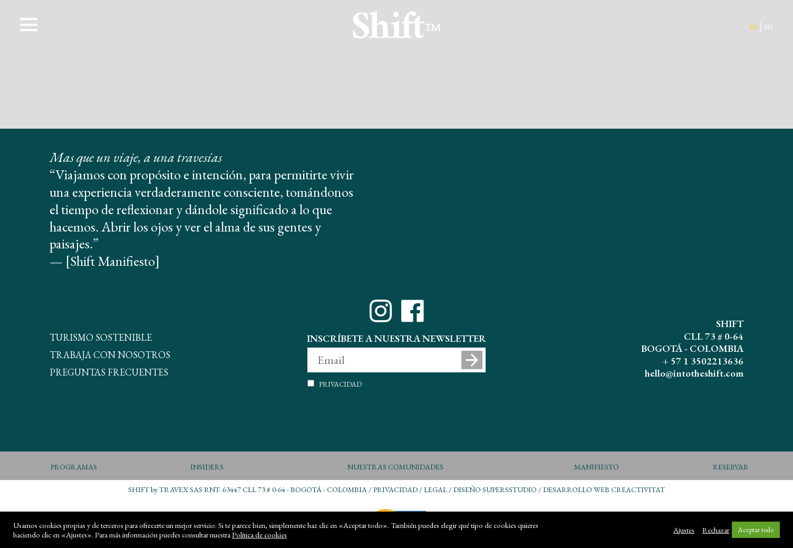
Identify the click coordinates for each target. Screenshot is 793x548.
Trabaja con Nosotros (110, 353)
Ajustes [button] (683, 530)
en (768, 26)
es (753, 26)
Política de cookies (259, 535)
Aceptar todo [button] (755, 529)
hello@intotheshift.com (694, 373)
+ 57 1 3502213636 (703, 361)
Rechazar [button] (715, 530)
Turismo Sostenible (101, 335)
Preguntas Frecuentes (109, 370)
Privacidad (340, 383)
